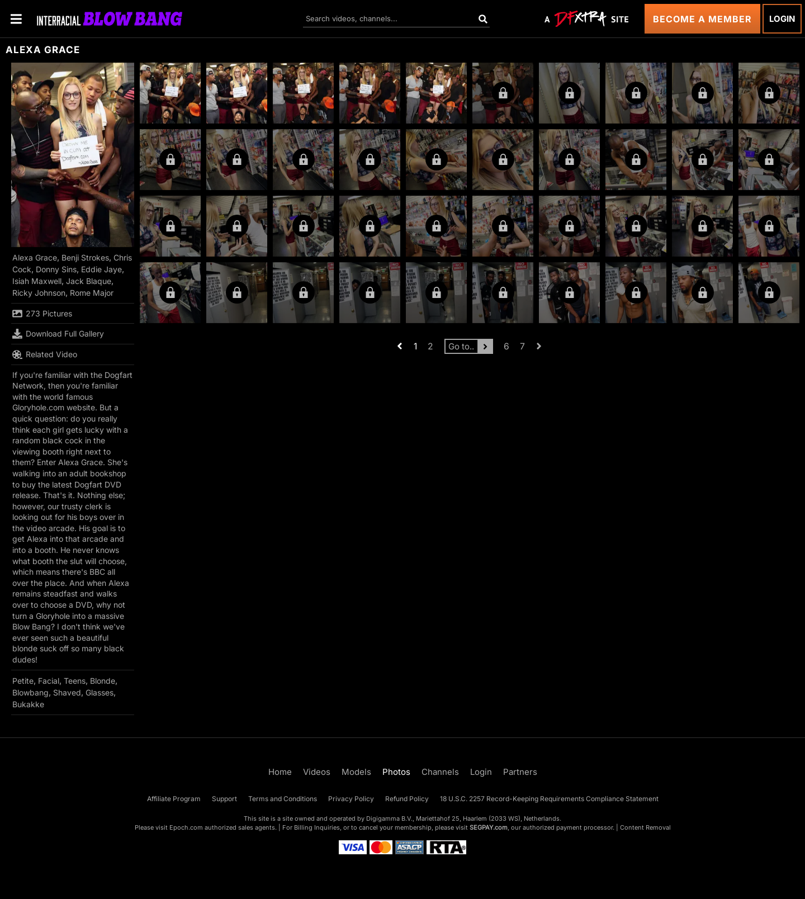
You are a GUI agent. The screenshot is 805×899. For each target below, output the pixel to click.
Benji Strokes (85, 257)
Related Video (44, 354)
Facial (48, 680)
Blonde (102, 680)
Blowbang (30, 692)
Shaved (67, 692)
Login (782, 18)
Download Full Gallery (58, 334)
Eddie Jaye (101, 269)
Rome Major (91, 292)
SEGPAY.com (489, 827)
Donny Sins (56, 269)
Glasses (99, 692)
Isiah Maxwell (36, 281)
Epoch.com (186, 827)
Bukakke (28, 704)
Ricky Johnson (38, 292)
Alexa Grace (34, 257)
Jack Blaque (88, 281)
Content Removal (645, 827)
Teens (75, 680)
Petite (23, 680)
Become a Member (702, 19)
